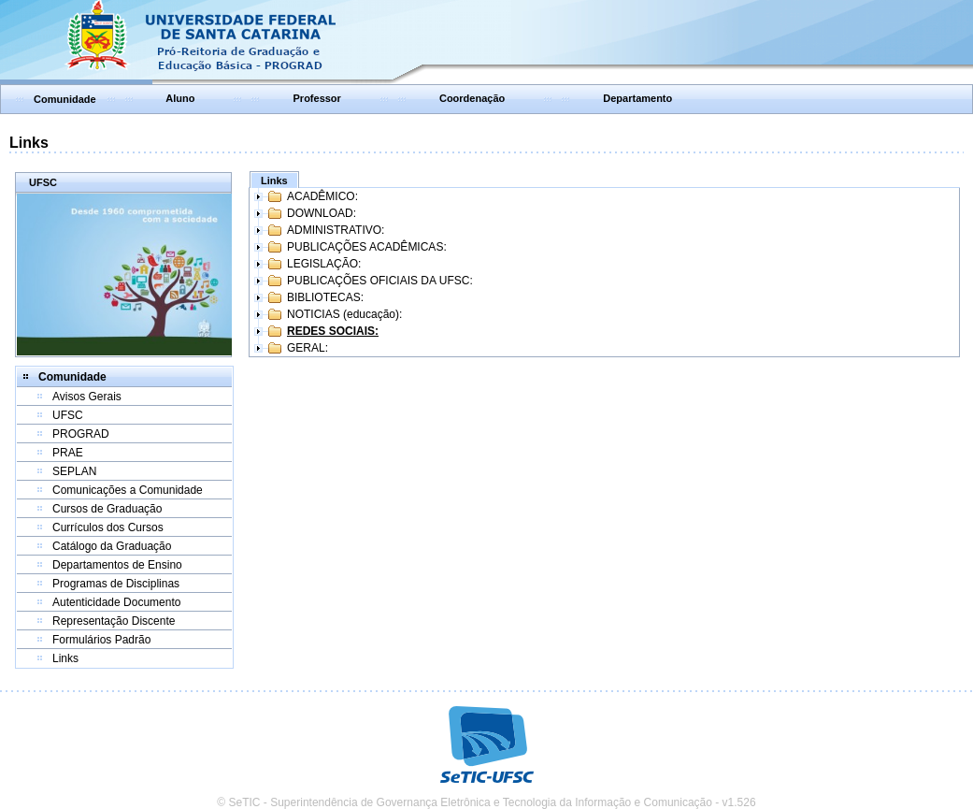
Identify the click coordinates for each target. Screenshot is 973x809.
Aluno (179, 98)
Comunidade (65, 99)
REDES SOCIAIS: (333, 331)
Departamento (637, 98)
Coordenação (472, 98)
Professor (317, 98)
